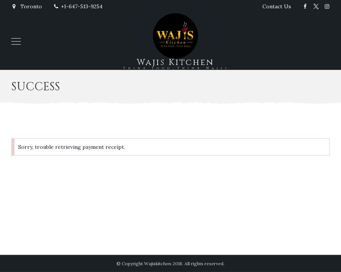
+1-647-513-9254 (77, 6)
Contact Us (276, 6)
